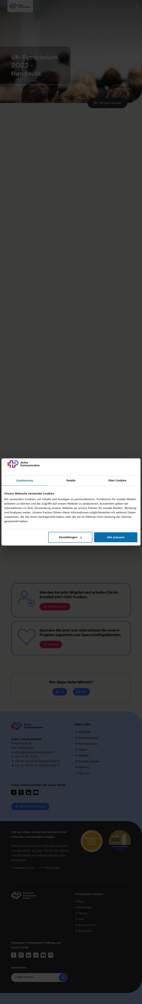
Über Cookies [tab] (117, 480)
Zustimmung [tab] (24, 480)
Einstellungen (70, 537)
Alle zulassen (115, 537)
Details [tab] (71, 480)
